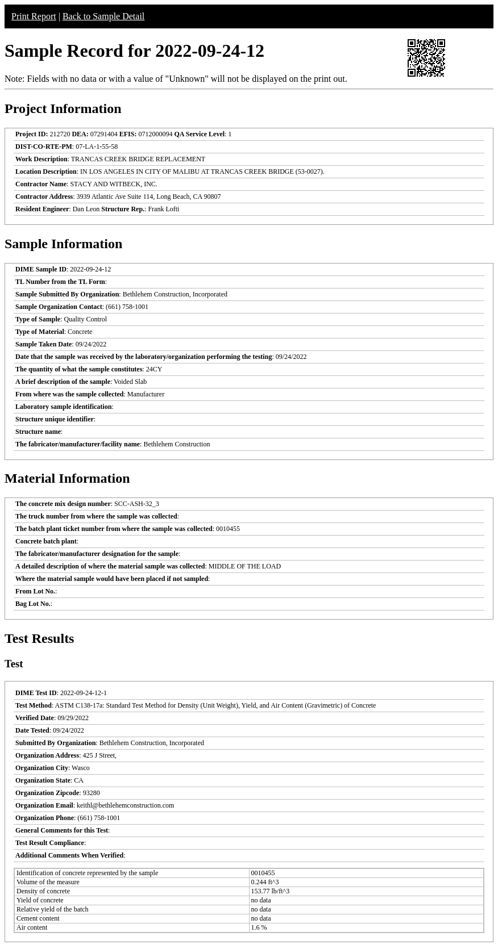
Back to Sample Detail (103, 16)
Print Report (33, 16)
